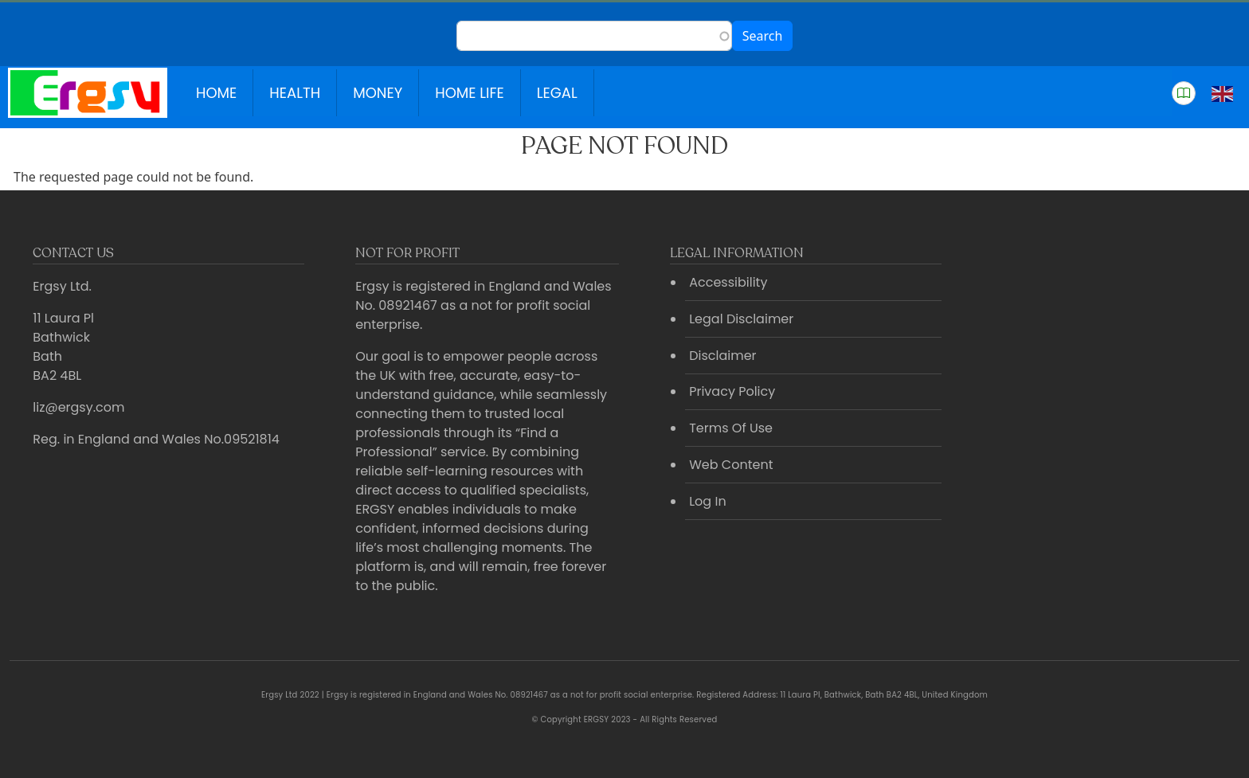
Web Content (731, 464)
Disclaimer (722, 355)
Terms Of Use (731, 428)
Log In (707, 501)
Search (762, 36)
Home (216, 93)
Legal (557, 93)
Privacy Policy (732, 391)
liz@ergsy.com (78, 407)
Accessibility (728, 282)
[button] (1184, 93)
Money (377, 93)
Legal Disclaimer (741, 319)
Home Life (469, 93)
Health (294, 93)
